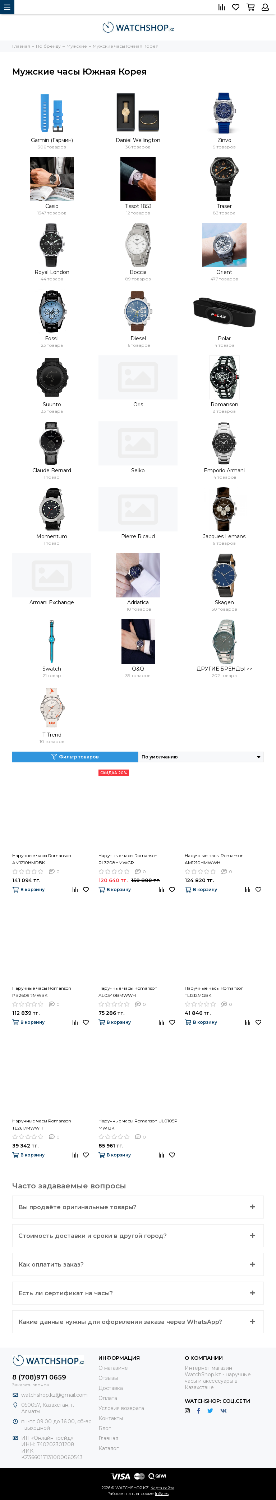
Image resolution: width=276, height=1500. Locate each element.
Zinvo (224, 140)
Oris (138, 404)
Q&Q (138, 669)
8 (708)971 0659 (39, 1377)
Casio (52, 206)
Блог (104, 1428)
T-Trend (51, 735)
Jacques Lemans (224, 536)
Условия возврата (121, 1408)
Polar (224, 338)
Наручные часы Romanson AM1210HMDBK (41, 859)
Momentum (51, 536)
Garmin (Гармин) (52, 140)
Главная (108, 1438)
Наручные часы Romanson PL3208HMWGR (127, 859)
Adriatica (138, 602)
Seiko (138, 470)
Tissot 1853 (138, 206)
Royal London (51, 272)
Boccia (138, 272)
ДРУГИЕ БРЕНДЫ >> (224, 669)
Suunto (52, 404)
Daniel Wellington (138, 140)
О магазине (113, 1368)
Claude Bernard (51, 470)
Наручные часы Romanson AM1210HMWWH (214, 859)
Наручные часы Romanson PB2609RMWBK (41, 991)
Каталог (108, 1448)
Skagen (224, 602)
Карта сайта (162, 1487)
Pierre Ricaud (138, 536)
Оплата (107, 1398)
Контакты (110, 1418)
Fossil (52, 338)
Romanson (224, 404)
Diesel (138, 338)
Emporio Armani (224, 470)
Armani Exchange (51, 602)
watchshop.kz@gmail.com (54, 1395)
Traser (224, 206)
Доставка (110, 1388)
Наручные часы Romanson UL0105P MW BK (138, 1124)
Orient (224, 272)
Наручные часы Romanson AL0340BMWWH (127, 991)
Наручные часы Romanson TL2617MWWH (41, 1124)
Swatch (51, 669)
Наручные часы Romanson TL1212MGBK (214, 991)
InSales (162, 1493)
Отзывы (108, 1378)
